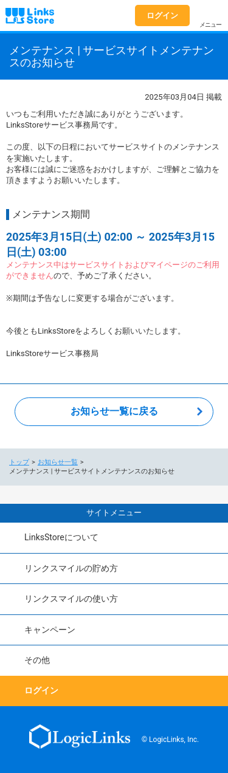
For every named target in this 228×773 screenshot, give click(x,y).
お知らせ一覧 (58, 462)
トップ (19, 462)
